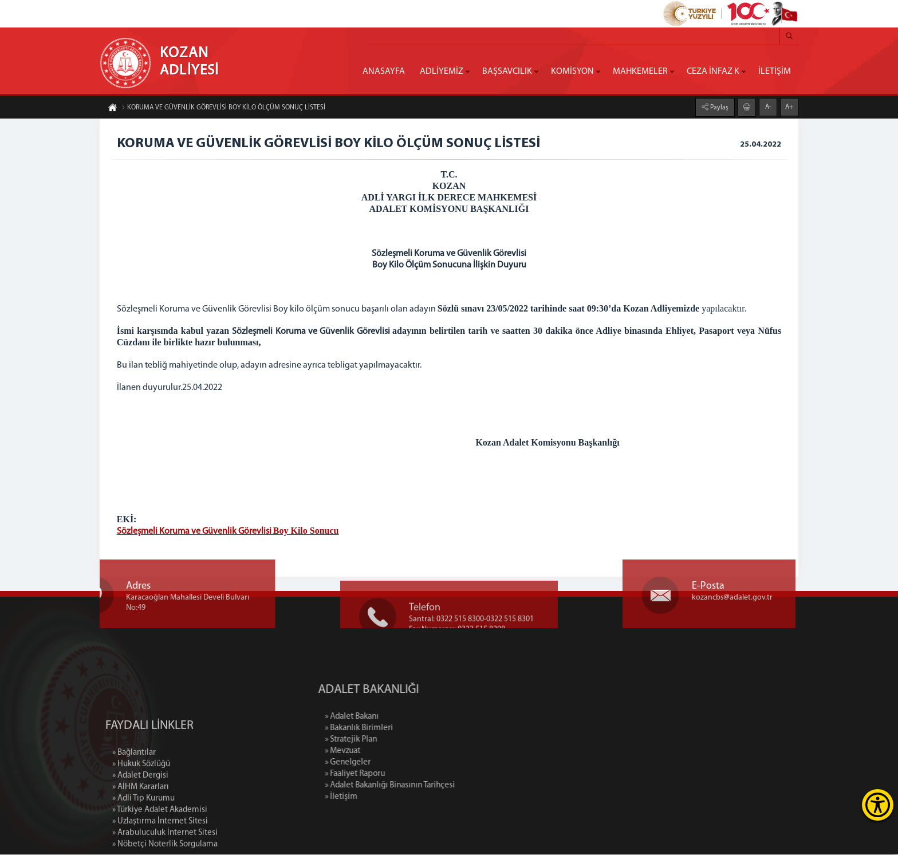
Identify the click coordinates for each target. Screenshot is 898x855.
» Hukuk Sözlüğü (141, 809)
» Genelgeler (395, 763)
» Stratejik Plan (398, 740)
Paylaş (718, 107)
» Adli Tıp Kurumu (143, 843)
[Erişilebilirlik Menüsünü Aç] (877, 805)
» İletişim (388, 797)
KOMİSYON (572, 71)
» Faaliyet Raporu (402, 774)
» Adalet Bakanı (399, 717)
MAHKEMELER (640, 71)
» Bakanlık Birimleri (406, 728)
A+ (789, 106)
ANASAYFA (384, 71)
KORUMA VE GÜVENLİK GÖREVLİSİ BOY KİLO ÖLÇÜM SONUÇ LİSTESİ (223, 108)
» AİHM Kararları (140, 832)
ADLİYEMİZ (441, 71)
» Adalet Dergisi (140, 820)
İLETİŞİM (774, 71)
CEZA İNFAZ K (713, 71)
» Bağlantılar (134, 797)
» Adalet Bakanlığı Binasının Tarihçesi (437, 786)
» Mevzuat (389, 751)
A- (768, 106)
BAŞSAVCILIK (507, 71)
